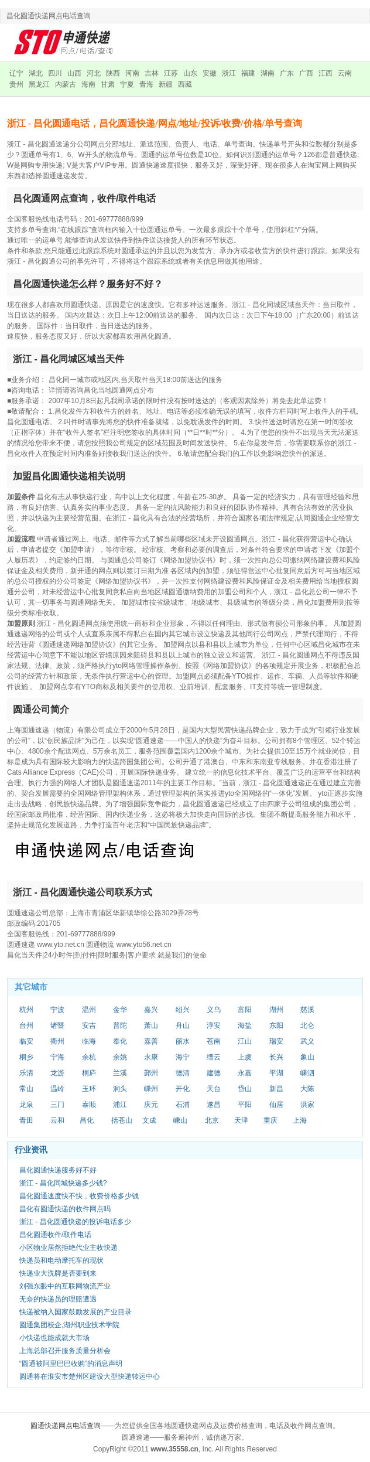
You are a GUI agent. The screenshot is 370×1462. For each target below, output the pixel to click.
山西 (74, 73)
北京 (212, 1120)
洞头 (120, 1089)
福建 (248, 73)
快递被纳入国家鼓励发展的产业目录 (75, 1312)
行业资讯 (31, 1149)
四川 (55, 73)
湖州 (276, 1010)
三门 (57, 1104)
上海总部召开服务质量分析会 (65, 1351)
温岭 (57, 1089)
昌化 (87, 1120)
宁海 (57, 1057)
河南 (132, 73)
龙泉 (26, 1104)
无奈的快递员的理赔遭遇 (58, 1299)
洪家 (307, 1104)
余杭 (89, 1057)
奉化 (120, 1041)
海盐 (245, 1025)
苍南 (214, 1041)
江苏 (171, 73)
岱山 (245, 1089)
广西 (306, 73)
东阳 (276, 1025)
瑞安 (276, 1041)
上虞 (245, 1057)
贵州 (16, 84)
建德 (214, 1073)
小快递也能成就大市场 (54, 1338)
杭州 (26, 1010)
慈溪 (307, 1010)
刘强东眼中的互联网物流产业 (65, 1286)
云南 (345, 73)
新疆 (166, 84)
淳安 (214, 1025)
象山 (307, 1057)
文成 (149, 1120)
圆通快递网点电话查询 (65, 1426)
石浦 (183, 1104)
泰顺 (89, 1104)
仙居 (276, 1104)
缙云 (214, 1057)
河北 (94, 73)
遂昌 (214, 1104)
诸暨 (57, 1025)
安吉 (89, 1025)
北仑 (307, 1025)
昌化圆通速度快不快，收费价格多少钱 (79, 1196)
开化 (183, 1089)
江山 (245, 1041)
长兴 (276, 1057)
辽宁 (16, 73)
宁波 (57, 1010)
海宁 (183, 1057)
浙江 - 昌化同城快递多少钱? (63, 1183)
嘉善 (151, 1041)
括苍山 (121, 1120)
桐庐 (89, 1073)
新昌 (276, 1089)
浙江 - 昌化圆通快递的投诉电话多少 (75, 1222)
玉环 (89, 1089)
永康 (151, 1057)
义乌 (214, 1010)
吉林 (152, 73)
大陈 (307, 1089)
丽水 (183, 1041)
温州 (89, 1010)
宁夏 (127, 84)
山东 (190, 73)
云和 (57, 1120)
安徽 (210, 73)
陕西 (113, 73)
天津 (241, 1120)
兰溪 (120, 1073)
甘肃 (108, 84)
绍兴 (183, 1010)
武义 (307, 1041)
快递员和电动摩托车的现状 (61, 1260)
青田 (26, 1120)
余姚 (120, 1057)
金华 (120, 1010)
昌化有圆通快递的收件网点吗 (65, 1209)
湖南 (268, 73)
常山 (26, 1089)
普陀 (120, 1025)
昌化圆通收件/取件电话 (55, 1235)
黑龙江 (39, 84)
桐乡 (26, 1057)
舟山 (183, 1025)
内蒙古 (65, 84)
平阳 (245, 1104)
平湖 (276, 1073)
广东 (287, 73)
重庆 (270, 1120)
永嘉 (245, 1073)
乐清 (26, 1073)
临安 (26, 1041)
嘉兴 (151, 1010)
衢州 (57, 1041)
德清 (183, 1073)
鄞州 (151, 1073)
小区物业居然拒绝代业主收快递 (68, 1247)
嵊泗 (307, 1073)
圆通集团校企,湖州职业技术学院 (69, 1325)
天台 (214, 1089)
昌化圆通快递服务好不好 (58, 1170)
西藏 (185, 84)
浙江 (229, 73)
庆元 (151, 1104)
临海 (89, 1041)
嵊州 (151, 1089)
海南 (88, 84)
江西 (325, 73)
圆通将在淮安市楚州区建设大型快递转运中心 (89, 1376)
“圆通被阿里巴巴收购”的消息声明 (70, 1363)
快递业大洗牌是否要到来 (58, 1273)
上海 (300, 1120)
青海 (146, 84)
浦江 (120, 1104)
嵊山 (180, 1120)
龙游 (57, 1073)
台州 (26, 1025)
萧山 (151, 1025)
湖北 (36, 73)
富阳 (245, 1010)
